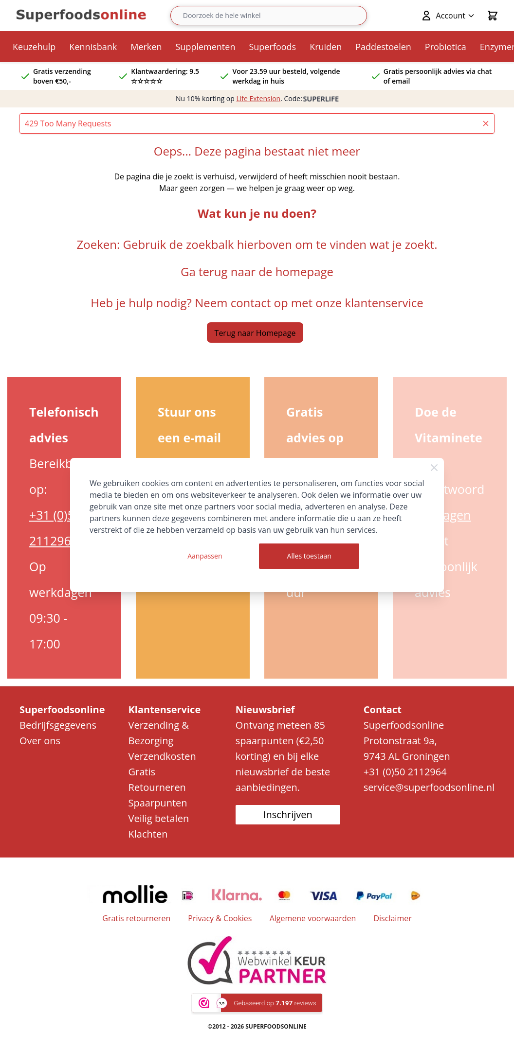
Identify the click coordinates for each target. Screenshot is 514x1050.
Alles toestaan (309, 555)
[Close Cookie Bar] (434, 467)
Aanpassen (204, 555)
